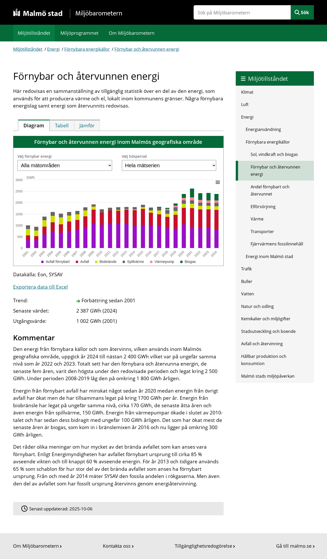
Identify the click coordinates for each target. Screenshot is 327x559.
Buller (246, 281)
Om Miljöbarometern (132, 33)
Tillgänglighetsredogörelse (203, 546)
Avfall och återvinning (262, 344)
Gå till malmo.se (294, 546)
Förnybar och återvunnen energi (146, 49)
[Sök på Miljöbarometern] (242, 12)
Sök (305, 12)
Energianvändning (263, 129)
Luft (245, 104)
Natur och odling (257, 306)
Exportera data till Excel (40, 286)
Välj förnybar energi (34, 156)
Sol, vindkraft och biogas (274, 154)
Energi (53, 49)
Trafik (246, 269)
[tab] (34, 125)
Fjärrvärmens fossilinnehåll (277, 244)
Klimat (247, 92)
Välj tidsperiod (134, 156)
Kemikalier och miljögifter (265, 319)
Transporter (262, 231)
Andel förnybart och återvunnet (270, 190)
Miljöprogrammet (79, 33)
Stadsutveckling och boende (268, 331)
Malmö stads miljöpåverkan (268, 376)
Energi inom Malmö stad (269, 256)
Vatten (247, 294)
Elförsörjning (263, 206)
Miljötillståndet (34, 33)
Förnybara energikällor (87, 49)
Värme (257, 219)
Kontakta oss (117, 546)
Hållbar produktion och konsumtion (263, 360)
